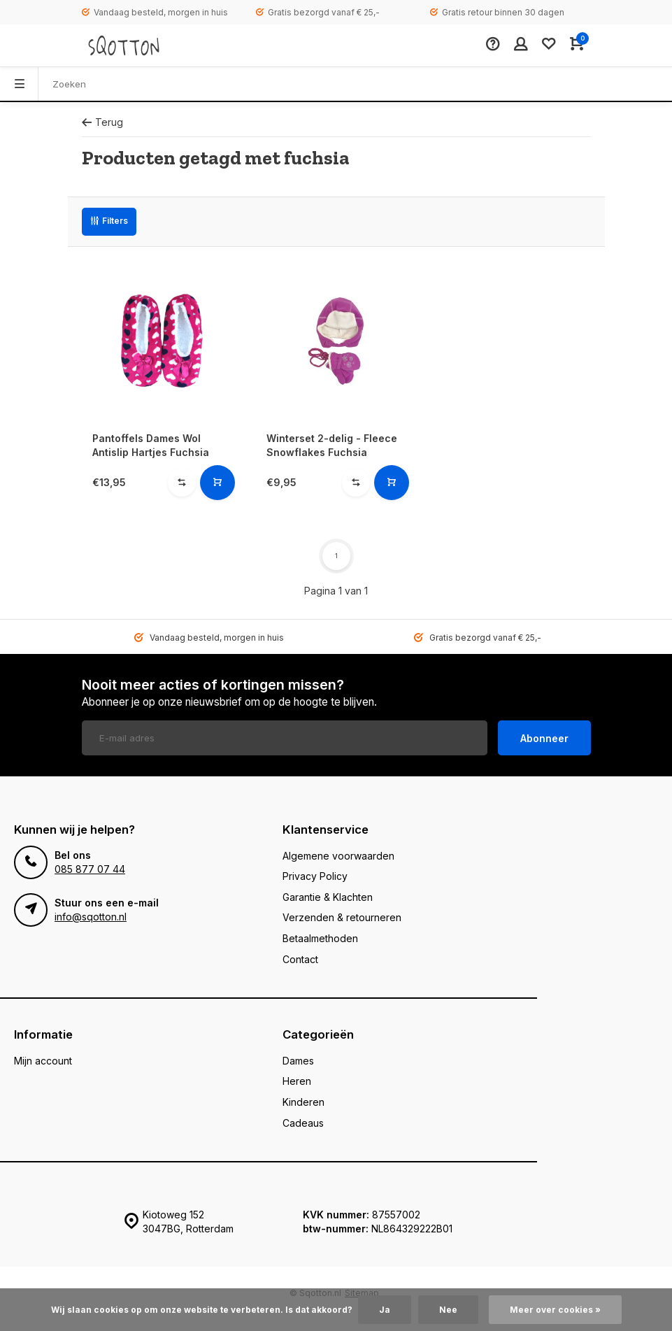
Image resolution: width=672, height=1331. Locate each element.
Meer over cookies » (555, 1309)
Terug (102, 122)
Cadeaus (303, 1123)
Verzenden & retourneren (342, 917)
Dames (298, 1061)
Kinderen (303, 1102)
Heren (297, 1081)
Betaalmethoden (320, 938)
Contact (300, 959)
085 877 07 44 (90, 869)
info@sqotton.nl (91, 917)
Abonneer (544, 738)
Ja (384, 1309)
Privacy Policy (315, 876)
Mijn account (43, 1061)
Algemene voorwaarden (338, 856)
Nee (448, 1309)
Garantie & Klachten (328, 897)
